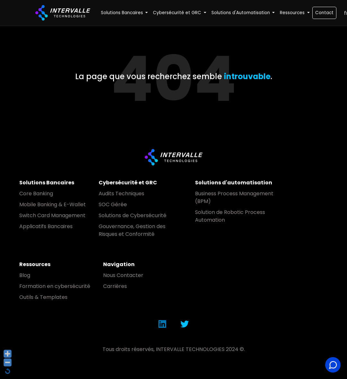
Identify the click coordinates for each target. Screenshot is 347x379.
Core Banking (36, 193)
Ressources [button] (293, 13)
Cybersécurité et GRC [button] (177, 13)
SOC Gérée (113, 204)
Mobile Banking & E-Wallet (52, 204)
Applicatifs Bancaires (46, 226)
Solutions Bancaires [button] (122, 13)
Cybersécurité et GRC (128, 182)
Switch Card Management (52, 215)
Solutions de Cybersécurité (132, 215)
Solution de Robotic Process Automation (230, 216)
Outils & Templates (43, 297)
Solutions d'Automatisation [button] (241, 13)
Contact (324, 13)
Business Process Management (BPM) (234, 197)
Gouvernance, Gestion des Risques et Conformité (132, 230)
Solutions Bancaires (46, 182)
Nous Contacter (123, 275)
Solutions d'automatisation (233, 182)
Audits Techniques (121, 193)
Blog (24, 275)
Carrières (115, 286)
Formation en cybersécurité (54, 286)
